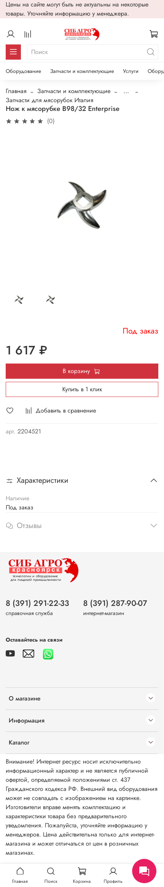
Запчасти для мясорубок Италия (49, 100)
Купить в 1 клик (82, 389)
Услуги (131, 71)
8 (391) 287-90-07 (115, 603)
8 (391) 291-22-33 (37, 603)
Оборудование (23, 71)
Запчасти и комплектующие (82, 71)
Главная (16, 91)
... (126, 91)
